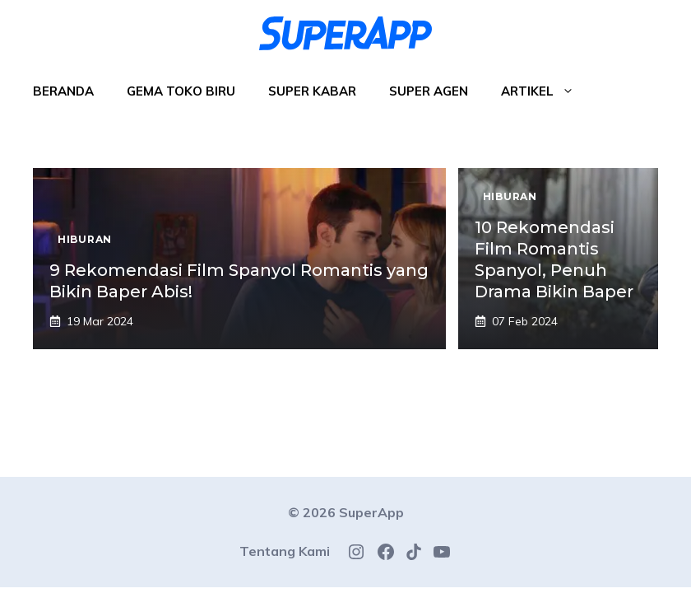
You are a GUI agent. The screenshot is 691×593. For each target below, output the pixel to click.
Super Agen (428, 91)
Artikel (546, 91)
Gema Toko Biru (181, 91)
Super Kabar (312, 91)
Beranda (63, 91)
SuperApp (371, 512)
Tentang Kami (284, 551)
